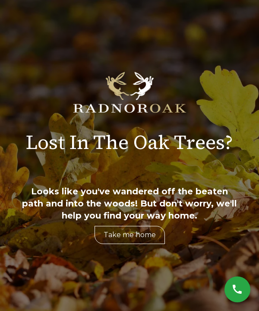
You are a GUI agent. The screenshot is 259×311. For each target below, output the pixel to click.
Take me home (130, 235)
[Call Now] (237, 289)
